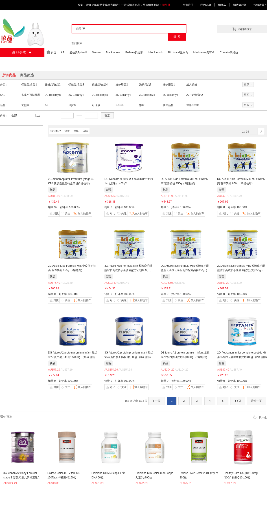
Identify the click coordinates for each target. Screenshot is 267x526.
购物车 (222, 5)
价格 (76, 131)
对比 (54, 214)
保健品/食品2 (53, 84)
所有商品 (9, 75)
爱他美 (25, 105)
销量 (67, 131)
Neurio (119, 105)
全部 (14, 115)
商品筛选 (27, 75)
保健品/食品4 (100, 84)
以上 (37, 115)
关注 (65, 214)
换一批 (260, 417)
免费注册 (188, 5)
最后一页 (256, 400)
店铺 (85, 131)
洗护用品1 (169, 84)
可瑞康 (96, 105)
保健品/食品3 (76, 84)
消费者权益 (240, 5)
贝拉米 (72, 105)
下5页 (237, 400)
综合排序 (55, 131)
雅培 (141, 105)
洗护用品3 (145, 84)
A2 (46, 105)
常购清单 (260, 5)
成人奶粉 (191, 84)
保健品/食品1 (29, 84)
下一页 (156, 400)
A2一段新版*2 (194, 94)
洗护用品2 (122, 84)
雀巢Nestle (192, 105)
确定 (107, 115)
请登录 (166, 5)
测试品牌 (168, 105)
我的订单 (205, 5)
